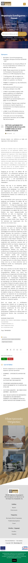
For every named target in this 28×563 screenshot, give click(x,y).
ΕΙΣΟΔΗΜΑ (14, 24)
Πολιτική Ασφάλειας (10, 540)
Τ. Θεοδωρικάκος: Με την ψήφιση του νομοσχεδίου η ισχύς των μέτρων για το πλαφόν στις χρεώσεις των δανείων (13, 78)
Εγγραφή (14, 534)
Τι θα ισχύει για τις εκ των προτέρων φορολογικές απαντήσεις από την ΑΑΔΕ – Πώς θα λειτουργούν (14, 117)
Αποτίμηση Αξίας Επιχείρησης (14, 518)
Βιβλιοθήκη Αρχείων (16, 21)
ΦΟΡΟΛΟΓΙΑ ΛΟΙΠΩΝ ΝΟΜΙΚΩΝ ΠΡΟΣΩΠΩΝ (11, 339)
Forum (14, 523)
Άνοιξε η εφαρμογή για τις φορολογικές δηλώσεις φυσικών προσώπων (13, 369)
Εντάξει (14, 560)
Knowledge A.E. (18, 543)
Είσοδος (14, 531)
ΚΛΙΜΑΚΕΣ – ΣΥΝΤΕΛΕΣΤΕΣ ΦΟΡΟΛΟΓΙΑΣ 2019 (14, 374)
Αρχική (7, 21)
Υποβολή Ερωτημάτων (14, 520)
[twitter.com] (7, 349)
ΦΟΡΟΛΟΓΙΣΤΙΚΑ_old (10, 22)
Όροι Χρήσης (19, 540)
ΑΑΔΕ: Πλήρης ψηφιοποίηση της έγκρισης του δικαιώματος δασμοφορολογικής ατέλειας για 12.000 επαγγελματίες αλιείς (14, 71)
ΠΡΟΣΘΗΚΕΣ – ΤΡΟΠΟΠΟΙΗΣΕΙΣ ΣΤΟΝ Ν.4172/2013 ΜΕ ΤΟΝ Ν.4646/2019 (13, 379)
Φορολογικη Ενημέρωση (19, 37)
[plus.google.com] (17, 349)
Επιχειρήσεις (14, 39)
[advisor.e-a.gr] (20, 349)
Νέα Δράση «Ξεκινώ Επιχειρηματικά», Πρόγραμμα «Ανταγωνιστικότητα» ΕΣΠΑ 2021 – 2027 (15, 59)
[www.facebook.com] (10, 349)
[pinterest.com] (14, 349)
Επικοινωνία (14, 510)
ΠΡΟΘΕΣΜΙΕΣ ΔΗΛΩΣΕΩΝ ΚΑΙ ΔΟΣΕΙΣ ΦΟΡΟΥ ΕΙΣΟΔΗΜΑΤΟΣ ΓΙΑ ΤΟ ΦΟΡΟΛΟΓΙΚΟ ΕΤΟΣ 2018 (15, 385)
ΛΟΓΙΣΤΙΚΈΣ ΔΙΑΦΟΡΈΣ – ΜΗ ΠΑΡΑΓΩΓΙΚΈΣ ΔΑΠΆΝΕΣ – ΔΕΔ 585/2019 (15, 391)
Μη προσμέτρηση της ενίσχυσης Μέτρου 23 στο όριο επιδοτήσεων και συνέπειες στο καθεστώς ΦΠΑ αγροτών (14, 65)
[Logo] (14, 492)
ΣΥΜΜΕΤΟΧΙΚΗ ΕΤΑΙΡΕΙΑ (7, 341)
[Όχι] (26, 557)
